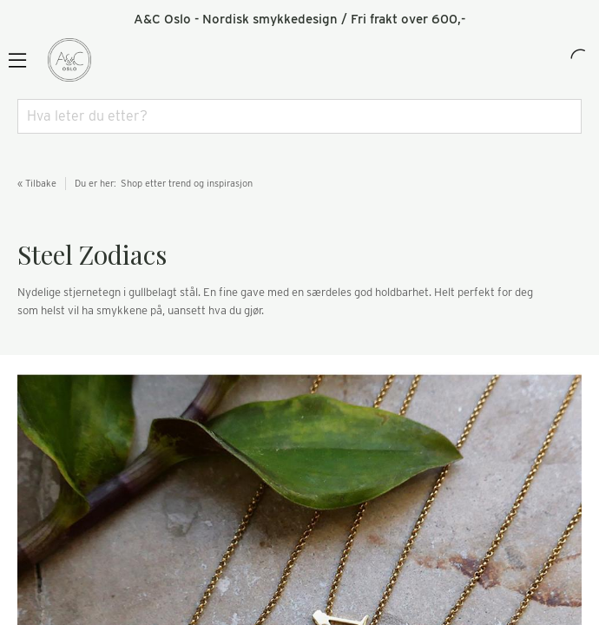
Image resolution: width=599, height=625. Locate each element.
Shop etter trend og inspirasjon (187, 183)
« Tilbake (36, 183)
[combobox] (299, 116)
